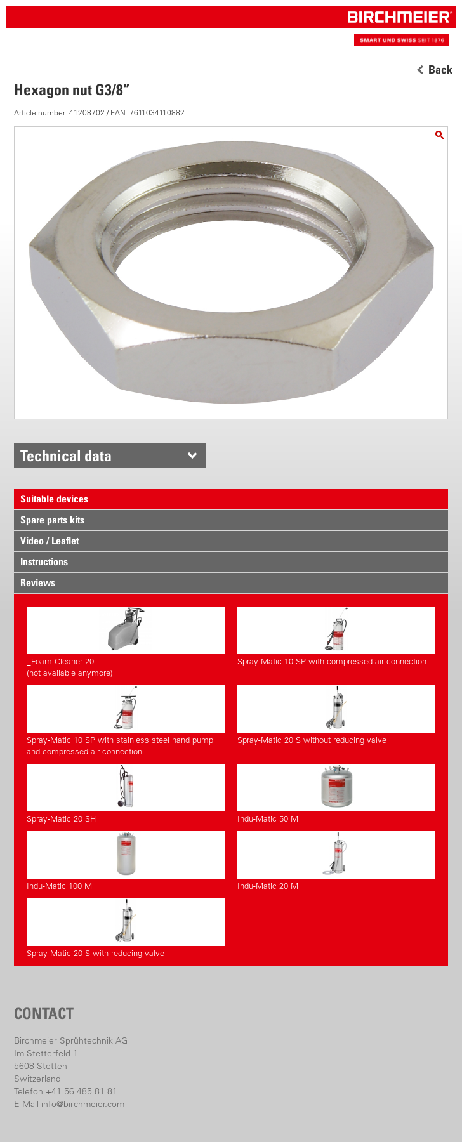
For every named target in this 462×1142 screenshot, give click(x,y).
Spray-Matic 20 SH (126, 794)
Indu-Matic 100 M (126, 861)
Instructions (44, 561)
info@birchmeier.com (82, 1104)
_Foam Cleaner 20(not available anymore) (126, 642)
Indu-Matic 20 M (336, 861)
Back (440, 69)
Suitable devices (54, 498)
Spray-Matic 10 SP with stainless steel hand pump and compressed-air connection (126, 720)
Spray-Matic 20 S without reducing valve (336, 715)
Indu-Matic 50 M (336, 794)
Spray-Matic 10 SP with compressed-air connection (336, 636)
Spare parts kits (52, 519)
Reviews (37, 582)
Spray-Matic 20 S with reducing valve (126, 928)
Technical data (66, 455)
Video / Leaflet (49, 540)
